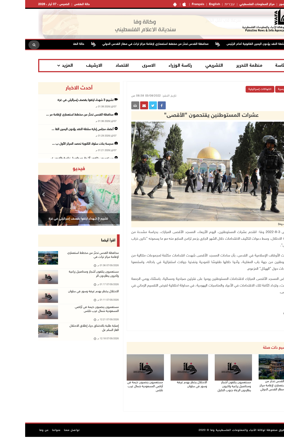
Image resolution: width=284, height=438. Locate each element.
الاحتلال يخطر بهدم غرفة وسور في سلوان (164, 383)
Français (173, 4)
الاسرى (123, 65)
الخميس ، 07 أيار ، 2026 (28, 4)
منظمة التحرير (224, 65)
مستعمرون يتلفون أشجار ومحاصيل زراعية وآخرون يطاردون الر (67, 277)
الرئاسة (256, 65)
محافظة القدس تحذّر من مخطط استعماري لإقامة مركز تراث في (66, 256)
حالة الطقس (57, 4)
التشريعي (189, 65)
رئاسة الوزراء (155, 65)
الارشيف (69, 65)
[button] (19, 194)
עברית (204, 4)
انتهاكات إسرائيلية (234, 89)
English (189, 4)
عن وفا (19, 431)
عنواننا (31, 431)
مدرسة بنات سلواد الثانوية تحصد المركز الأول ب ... (57, 144)
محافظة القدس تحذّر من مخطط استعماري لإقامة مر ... (54, 115)
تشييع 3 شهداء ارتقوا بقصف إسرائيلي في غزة (60, 100)
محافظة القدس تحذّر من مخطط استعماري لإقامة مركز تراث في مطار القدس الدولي (128, 44)
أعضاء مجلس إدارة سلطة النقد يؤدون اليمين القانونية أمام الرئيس (241, 44)
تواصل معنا (47, 431)
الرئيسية (258, 89)
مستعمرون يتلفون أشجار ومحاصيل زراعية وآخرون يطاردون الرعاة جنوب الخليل (209, 386)
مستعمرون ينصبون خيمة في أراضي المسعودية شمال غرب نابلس (122, 386)
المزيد (42, 65)
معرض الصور (262, 4)
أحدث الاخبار (53, 88)
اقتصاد (97, 65)
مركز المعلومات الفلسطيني (231, 4)
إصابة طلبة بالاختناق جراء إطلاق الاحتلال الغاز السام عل (68, 336)
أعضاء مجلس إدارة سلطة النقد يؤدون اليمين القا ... (57, 129)
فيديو (53, 168)
